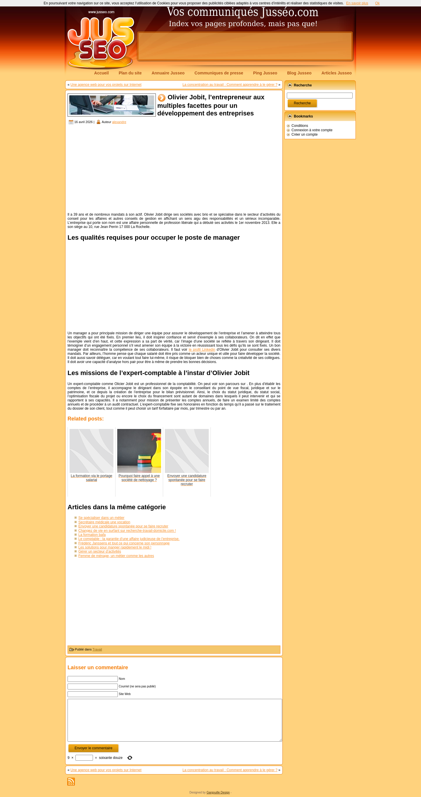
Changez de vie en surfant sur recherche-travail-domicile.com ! (127, 531)
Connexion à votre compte (311, 130)
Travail (97, 649)
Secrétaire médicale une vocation (104, 522)
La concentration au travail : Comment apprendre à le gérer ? (229, 85)
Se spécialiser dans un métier (101, 518)
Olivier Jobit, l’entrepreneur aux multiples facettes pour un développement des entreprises (210, 105)
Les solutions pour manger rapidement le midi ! (114, 547)
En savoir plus (357, 3)
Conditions (299, 126)
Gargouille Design (218, 792)
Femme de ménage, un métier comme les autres (116, 556)
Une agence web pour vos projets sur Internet (106, 85)
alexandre (119, 122)
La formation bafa (92, 535)
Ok (377, 3)
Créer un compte (304, 134)
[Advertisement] (245, 46)
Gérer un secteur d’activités (99, 551)
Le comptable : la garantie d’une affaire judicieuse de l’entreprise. (129, 539)
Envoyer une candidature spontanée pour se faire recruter (123, 526)
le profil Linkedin (202, 350)
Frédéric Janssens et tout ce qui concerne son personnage (124, 543)
